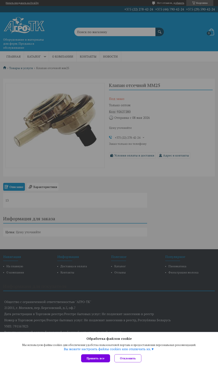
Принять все (96, 358)
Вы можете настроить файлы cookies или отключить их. (107, 349)
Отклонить (128, 358)
